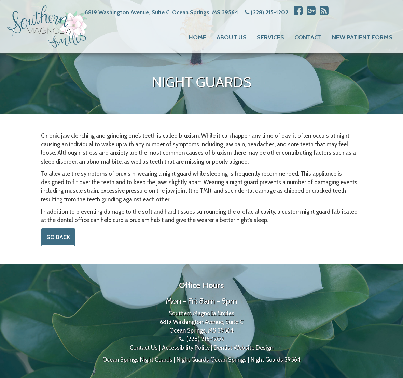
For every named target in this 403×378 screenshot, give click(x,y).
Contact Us (144, 347)
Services (270, 37)
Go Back (58, 237)
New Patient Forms (362, 37)
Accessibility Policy (186, 347)
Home (197, 37)
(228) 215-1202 (269, 12)
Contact (308, 37)
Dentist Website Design (243, 347)
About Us (232, 37)
